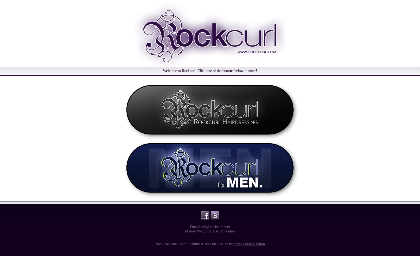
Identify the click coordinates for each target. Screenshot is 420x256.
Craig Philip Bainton (249, 244)
